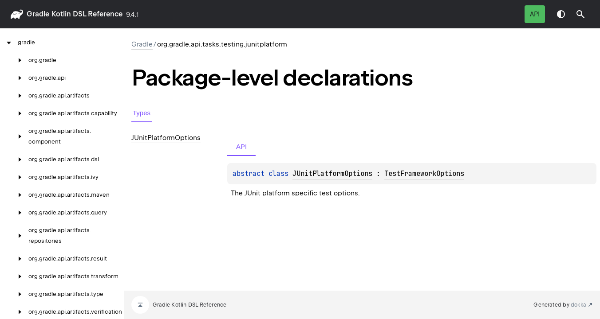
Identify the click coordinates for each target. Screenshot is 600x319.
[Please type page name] (580, 14)
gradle (38, 14)
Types (141, 113)
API (535, 14)
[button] (580, 14)
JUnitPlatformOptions (332, 173)
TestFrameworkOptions (424, 173)
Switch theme (561, 14)
